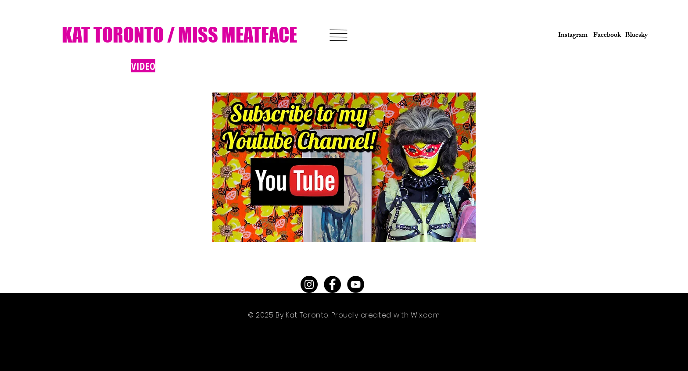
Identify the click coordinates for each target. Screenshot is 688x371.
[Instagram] (570, 36)
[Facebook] (605, 36)
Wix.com (425, 315)
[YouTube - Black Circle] (355, 284)
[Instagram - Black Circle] (309, 284)
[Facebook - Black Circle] (332, 284)
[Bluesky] (636, 36)
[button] (338, 35)
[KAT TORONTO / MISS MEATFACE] (180, 35)
